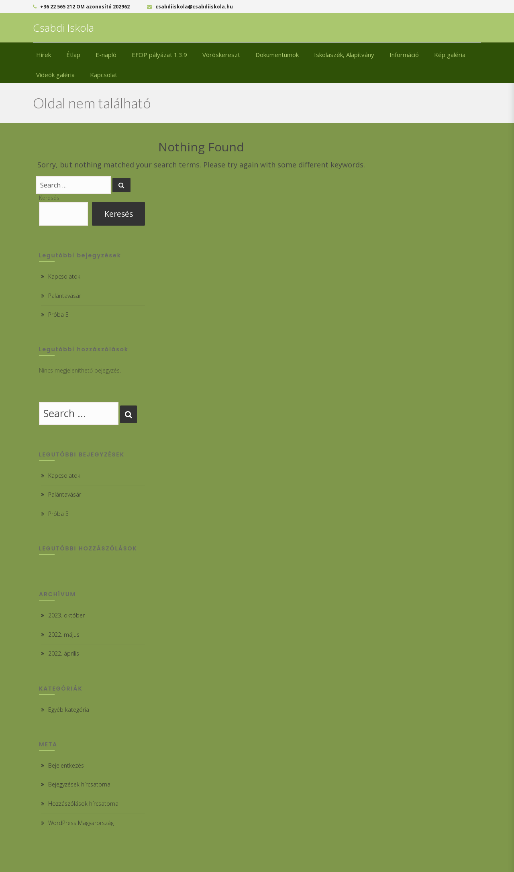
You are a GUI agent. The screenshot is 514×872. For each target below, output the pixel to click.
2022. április (63, 653)
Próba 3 (58, 314)
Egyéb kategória (68, 709)
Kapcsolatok (64, 276)
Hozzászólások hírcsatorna (83, 803)
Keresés (49, 198)
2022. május (64, 634)
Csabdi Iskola (63, 27)
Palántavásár (64, 295)
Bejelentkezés (66, 765)
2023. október (66, 615)
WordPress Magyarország (81, 823)
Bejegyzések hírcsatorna (79, 784)
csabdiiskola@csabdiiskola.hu (190, 6)
